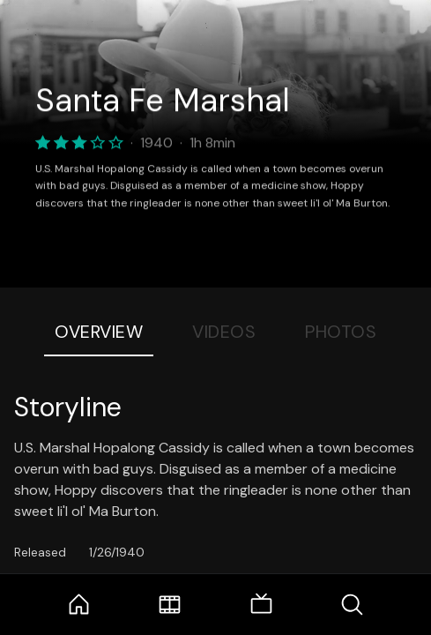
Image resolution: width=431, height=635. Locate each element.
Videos (224, 331)
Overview (99, 331)
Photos (340, 331)
